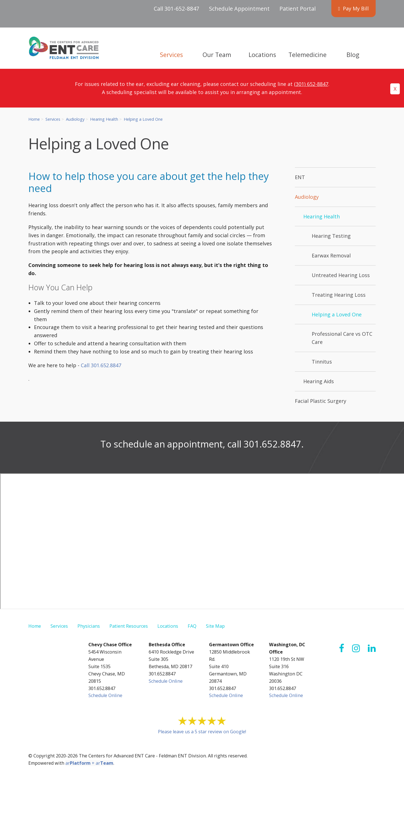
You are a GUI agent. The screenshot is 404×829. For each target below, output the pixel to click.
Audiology (75, 119)
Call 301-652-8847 (176, 8)
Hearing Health (104, 119)
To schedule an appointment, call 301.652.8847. (202, 444)
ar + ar (89, 763)
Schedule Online (105, 695)
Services (52, 119)
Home (34, 119)
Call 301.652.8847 (101, 365)
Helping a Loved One (143, 119)
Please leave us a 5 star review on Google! (202, 731)
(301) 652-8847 (311, 84)
